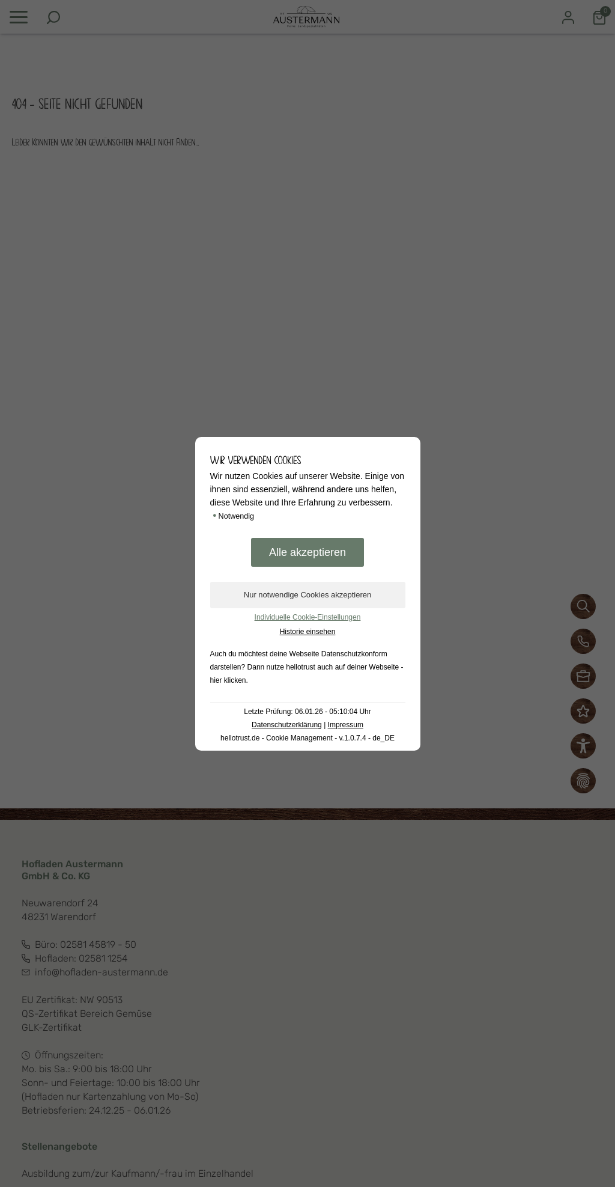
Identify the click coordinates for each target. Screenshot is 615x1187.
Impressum (345, 725)
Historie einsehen (308, 631)
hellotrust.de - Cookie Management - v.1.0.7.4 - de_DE (307, 738)
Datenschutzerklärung (287, 725)
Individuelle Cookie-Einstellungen (308, 617)
